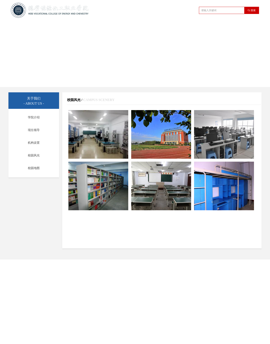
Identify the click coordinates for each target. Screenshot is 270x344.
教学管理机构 (107, 26)
